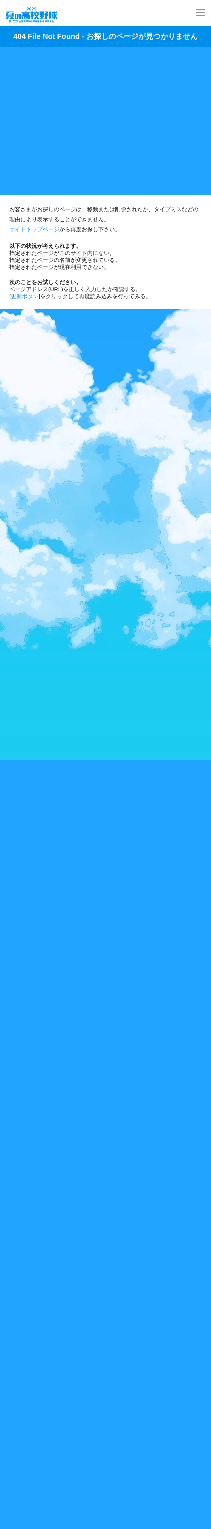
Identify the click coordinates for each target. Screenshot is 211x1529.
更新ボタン (25, 296)
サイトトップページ (34, 229)
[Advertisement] (105, 117)
